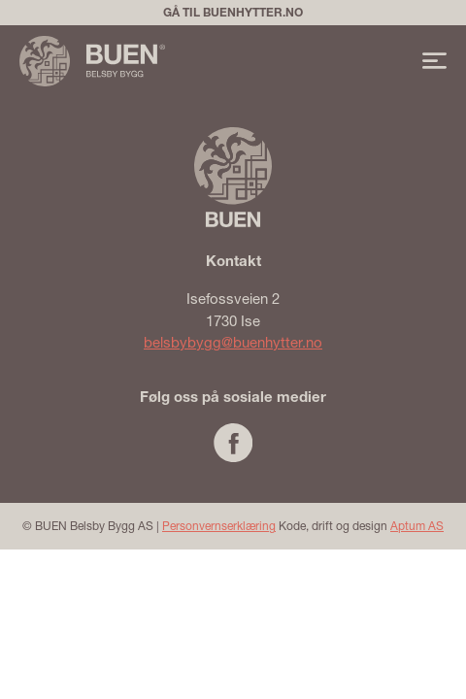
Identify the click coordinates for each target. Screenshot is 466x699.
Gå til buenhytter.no (233, 12)
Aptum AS (417, 525)
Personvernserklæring (219, 525)
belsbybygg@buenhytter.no (233, 341)
